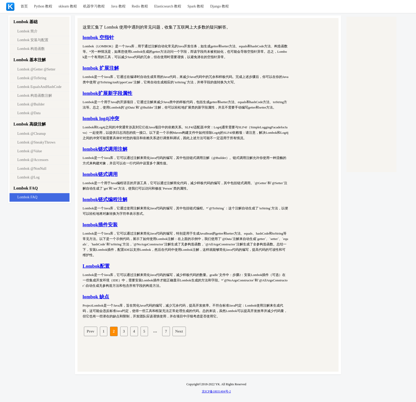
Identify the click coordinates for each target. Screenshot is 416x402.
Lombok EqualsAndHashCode (39, 87)
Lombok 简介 (27, 31)
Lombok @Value (29, 151)
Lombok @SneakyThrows (36, 142)
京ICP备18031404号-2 (216, 391)
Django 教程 (219, 6)
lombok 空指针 (98, 37)
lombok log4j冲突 (101, 118)
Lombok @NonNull (31, 169)
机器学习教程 (94, 6)
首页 (24, 6)
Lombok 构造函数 (31, 49)
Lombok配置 (96, 266)
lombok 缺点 (96, 296)
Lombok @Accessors (32, 160)
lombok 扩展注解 (101, 68)
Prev (90, 331)
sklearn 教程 (67, 6)
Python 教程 (43, 6)
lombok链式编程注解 (105, 199)
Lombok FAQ (27, 197)
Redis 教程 (140, 6)
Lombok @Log (28, 177)
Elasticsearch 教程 (167, 6)
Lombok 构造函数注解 (34, 95)
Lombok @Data (28, 113)
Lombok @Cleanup (31, 134)
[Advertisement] (209, 353)
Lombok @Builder (31, 104)
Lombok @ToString (31, 78)
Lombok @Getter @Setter (36, 69)
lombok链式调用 (100, 174)
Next (179, 331)
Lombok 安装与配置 (32, 40)
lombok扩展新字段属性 (107, 93)
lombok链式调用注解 (105, 149)
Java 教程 (118, 6)
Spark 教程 (195, 6)
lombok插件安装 (100, 224)
